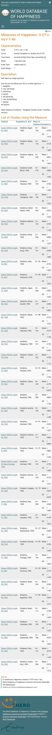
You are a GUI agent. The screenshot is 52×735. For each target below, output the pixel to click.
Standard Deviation (42, 124)
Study (4, 122)
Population (21, 122)
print (48, 31)
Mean (36, 122)
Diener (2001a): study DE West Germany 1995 (9, 464)
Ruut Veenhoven (9, 719)
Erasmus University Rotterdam (14, 717)
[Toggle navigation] (2, 26)
